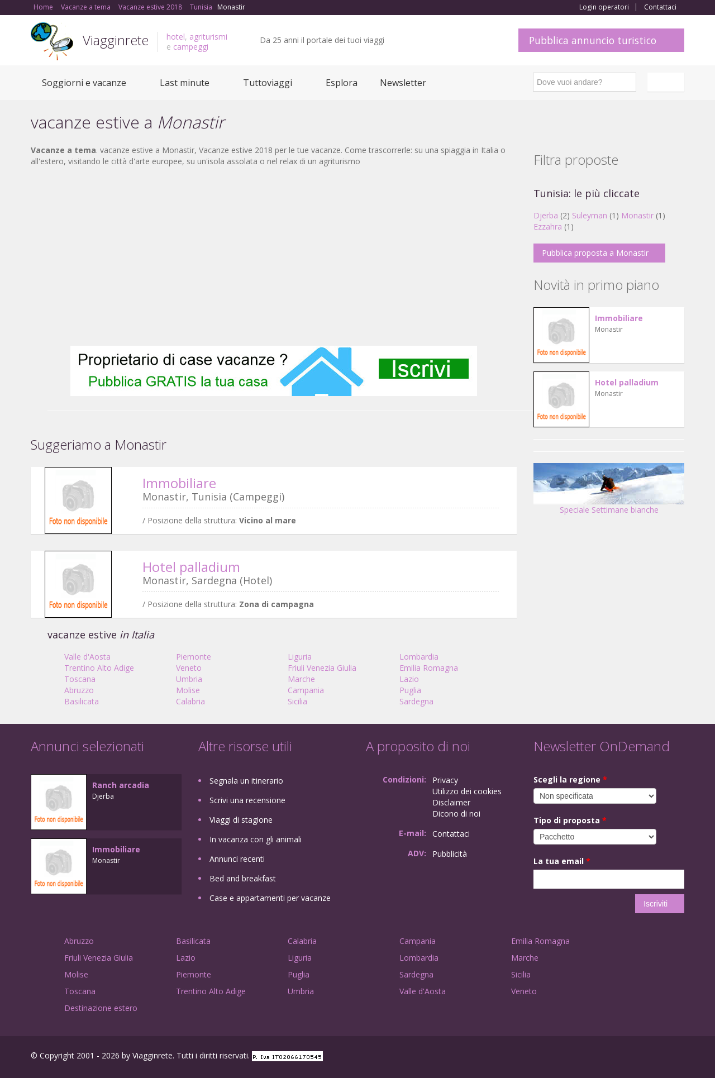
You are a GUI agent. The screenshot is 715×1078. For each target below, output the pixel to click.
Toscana (80, 679)
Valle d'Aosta (87, 656)
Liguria (300, 656)
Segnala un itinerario (246, 780)
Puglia (410, 690)
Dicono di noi (456, 813)
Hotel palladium (191, 566)
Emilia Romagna (428, 667)
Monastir (637, 215)
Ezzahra (547, 226)
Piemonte (193, 656)
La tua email (561, 861)
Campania (306, 690)
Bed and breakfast (242, 878)
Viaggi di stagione (241, 819)
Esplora (342, 83)
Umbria (189, 679)
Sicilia (297, 701)
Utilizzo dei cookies (467, 791)
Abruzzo (79, 690)
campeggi (190, 46)
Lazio (409, 679)
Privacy (445, 780)
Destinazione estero (100, 1008)
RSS (678, 1057)
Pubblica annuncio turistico (592, 40)
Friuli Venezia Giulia (322, 667)
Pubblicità (449, 853)
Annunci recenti (237, 858)
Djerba (545, 215)
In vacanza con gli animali (255, 839)
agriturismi (208, 36)
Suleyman (589, 215)
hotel (175, 36)
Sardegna (416, 701)
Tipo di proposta (570, 820)
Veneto (189, 667)
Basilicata (81, 701)
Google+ (624, 1057)
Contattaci (660, 7)
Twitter (652, 1057)
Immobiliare (179, 483)
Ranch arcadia (120, 785)
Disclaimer (451, 802)
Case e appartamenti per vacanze (270, 898)
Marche (301, 679)
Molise (188, 690)
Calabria (190, 701)
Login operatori (604, 7)
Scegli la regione (570, 779)
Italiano (667, 82)
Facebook (600, 1057)
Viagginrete (116, 40)
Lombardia (418, 656)
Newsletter (403, 83)
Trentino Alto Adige (99, 667)
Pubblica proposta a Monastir (595, 252)
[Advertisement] (274, 256)
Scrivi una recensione (247, 800)
